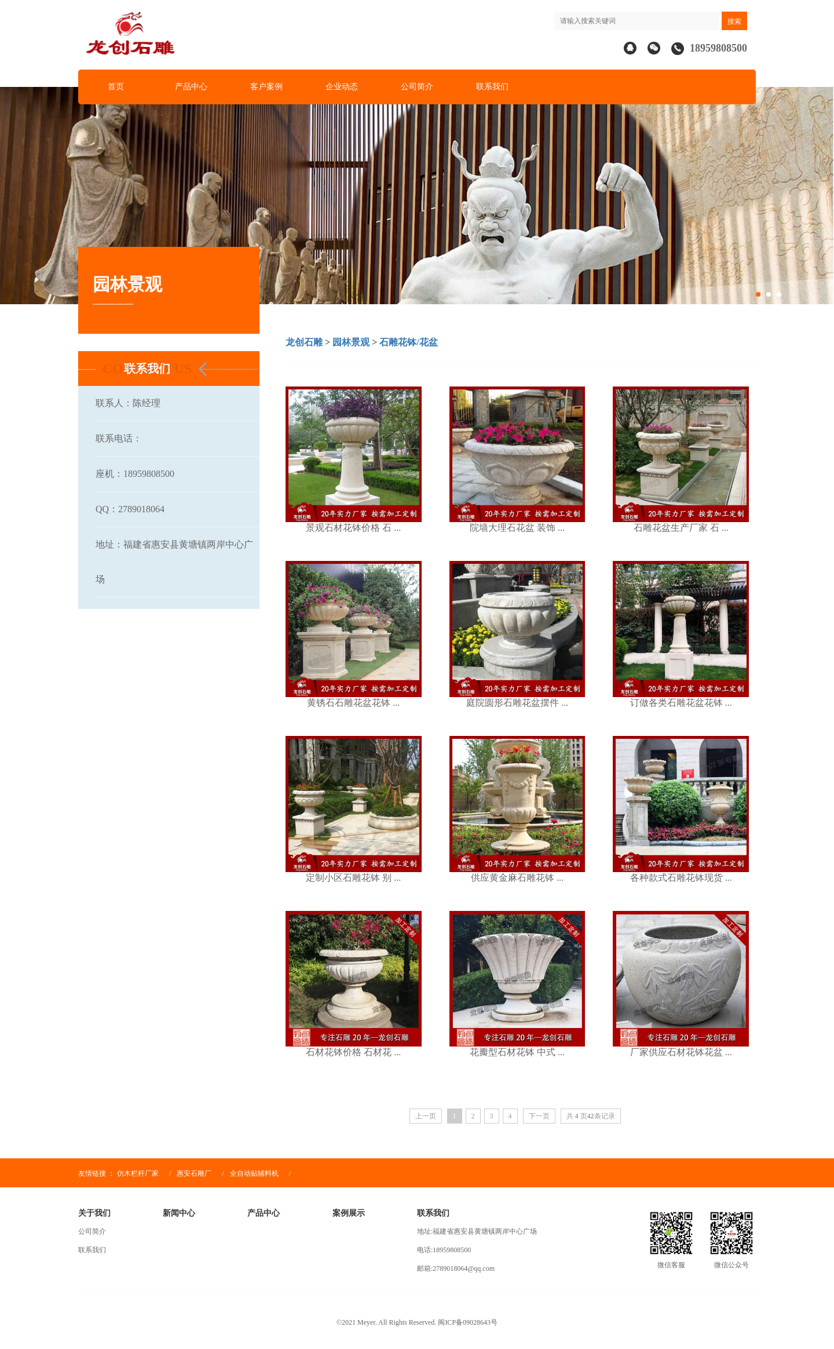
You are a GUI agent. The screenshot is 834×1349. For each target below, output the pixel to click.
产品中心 (191, 86)
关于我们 (94, 1213)
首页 (116, 86)
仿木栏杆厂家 (138, 1173)
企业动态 (341, 86)
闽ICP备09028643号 (468, 1322)
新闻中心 (179, 1213)
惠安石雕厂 (194, 1173)
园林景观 (351, 342)
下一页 (539, 1116)
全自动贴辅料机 (255, 1173)
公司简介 (417, 86)
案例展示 (348, 1213)
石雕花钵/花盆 (408, 342)
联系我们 (492, 86)
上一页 (425, 1116)
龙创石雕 (304, 342)
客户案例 (266, 86)
